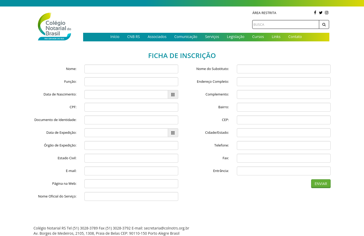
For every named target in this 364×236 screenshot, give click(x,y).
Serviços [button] (212, 36)
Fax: (226, 158)
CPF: (73, 107)
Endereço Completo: (213, 81)
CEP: (225, 119)
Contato (295, 36)
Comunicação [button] (185, 36)
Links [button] (276, 36)
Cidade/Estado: (217, 132)
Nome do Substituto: (212, 68)
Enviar (320, 183)
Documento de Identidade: (55, 119)
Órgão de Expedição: (60, 145)
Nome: (71, 68)
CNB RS (133, 36)
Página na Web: (64, 183)
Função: (70, 81)
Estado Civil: (67, 158)
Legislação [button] (235, 36)
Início (115, 36)
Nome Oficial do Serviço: (57, 196)
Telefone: (221, 145)
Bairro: (223, 107)
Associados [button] (157, 36)
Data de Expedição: (61, 132)
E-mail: (71, 170)
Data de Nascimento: (60, 94)
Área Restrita (264, 12)
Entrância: (221, 170)
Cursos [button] (258, 36)
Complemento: (217, 94)
